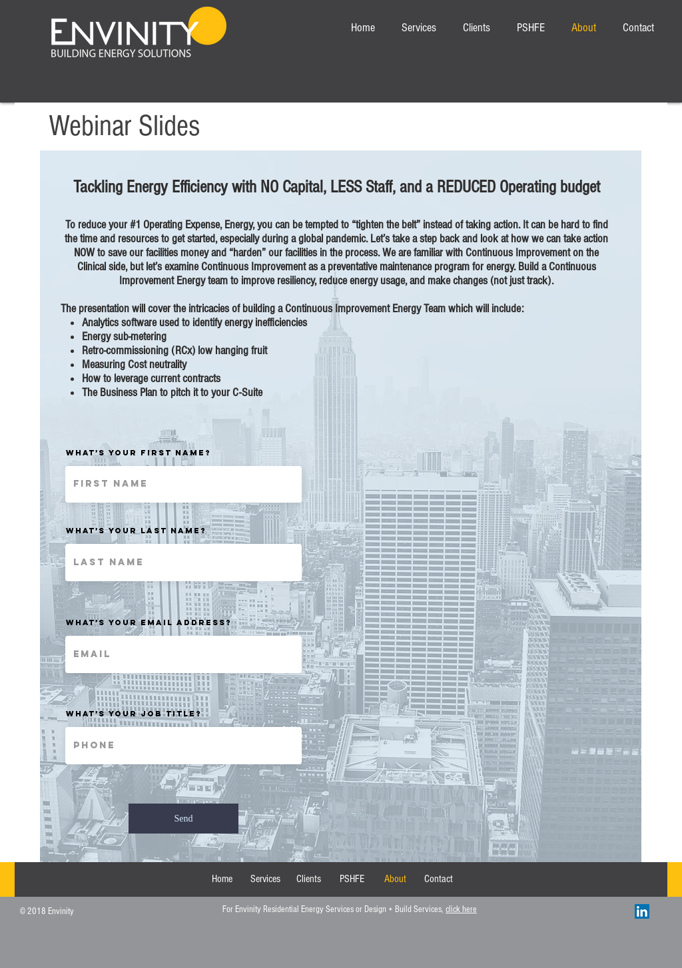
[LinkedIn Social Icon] (642, 911)
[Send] (183, 819)
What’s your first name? (138, 452)
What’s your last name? (136, 530)
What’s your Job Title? (134, 713)
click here (461, 909)
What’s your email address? (149, 622)
